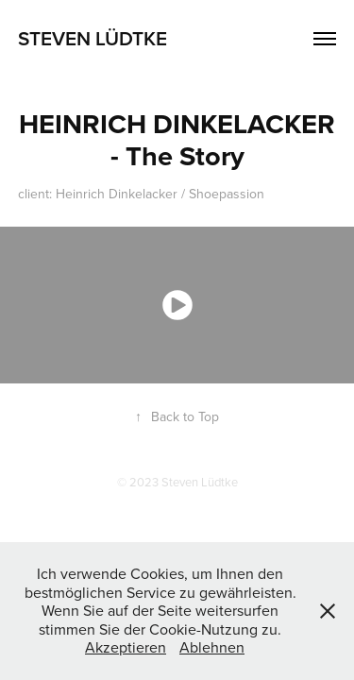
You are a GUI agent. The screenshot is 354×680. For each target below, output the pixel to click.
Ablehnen (211, 647)
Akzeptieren (125, 647)
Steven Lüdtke (92, 38)
